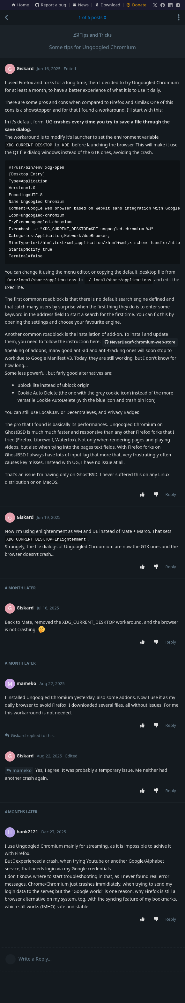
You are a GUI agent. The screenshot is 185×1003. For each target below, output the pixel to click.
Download (107, 5)
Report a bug (50, 5)
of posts (92, 17)
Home (20, 5)
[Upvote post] (143, 494)
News (80, 5)
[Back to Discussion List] (6, 17)
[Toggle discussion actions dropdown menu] (178, 17)
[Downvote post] (157, 494)
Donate (136, 5)
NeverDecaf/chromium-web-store (140, 342)
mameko (22, 770)
